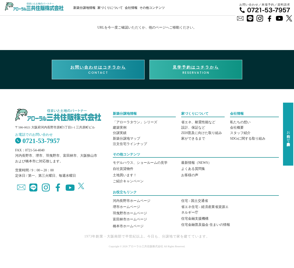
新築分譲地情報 (84, 8)
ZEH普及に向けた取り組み (201, 133)
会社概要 (237, 127)
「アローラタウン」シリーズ (135, 122)
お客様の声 (189, 175)
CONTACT (98, 69)
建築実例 (119, 127)
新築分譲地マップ (126, 138)
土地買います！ (125, 175)
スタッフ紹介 (240, 133)
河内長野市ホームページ (131, 201)
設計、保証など (193, 127)
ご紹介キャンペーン (128, 181)
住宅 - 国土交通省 (194, 201)
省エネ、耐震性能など (198, 122)
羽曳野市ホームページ (130, 213)
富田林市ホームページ (130, 219)
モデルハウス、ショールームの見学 (140, 163)
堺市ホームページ (126, 207)
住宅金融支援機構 (195, 218)
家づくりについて (110, 8)
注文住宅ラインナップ (130, 144)
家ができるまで (193, 138)
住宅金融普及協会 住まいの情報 (205, 225)
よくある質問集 (193, 169)
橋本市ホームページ (128, 226)
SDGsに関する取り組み (247, 138)
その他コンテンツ (152, 8)
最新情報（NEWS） (196, 163)
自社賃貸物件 (123, 169)
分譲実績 (119, 133)
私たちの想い (240, 122)
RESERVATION (196, 69)
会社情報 (131, 8)
